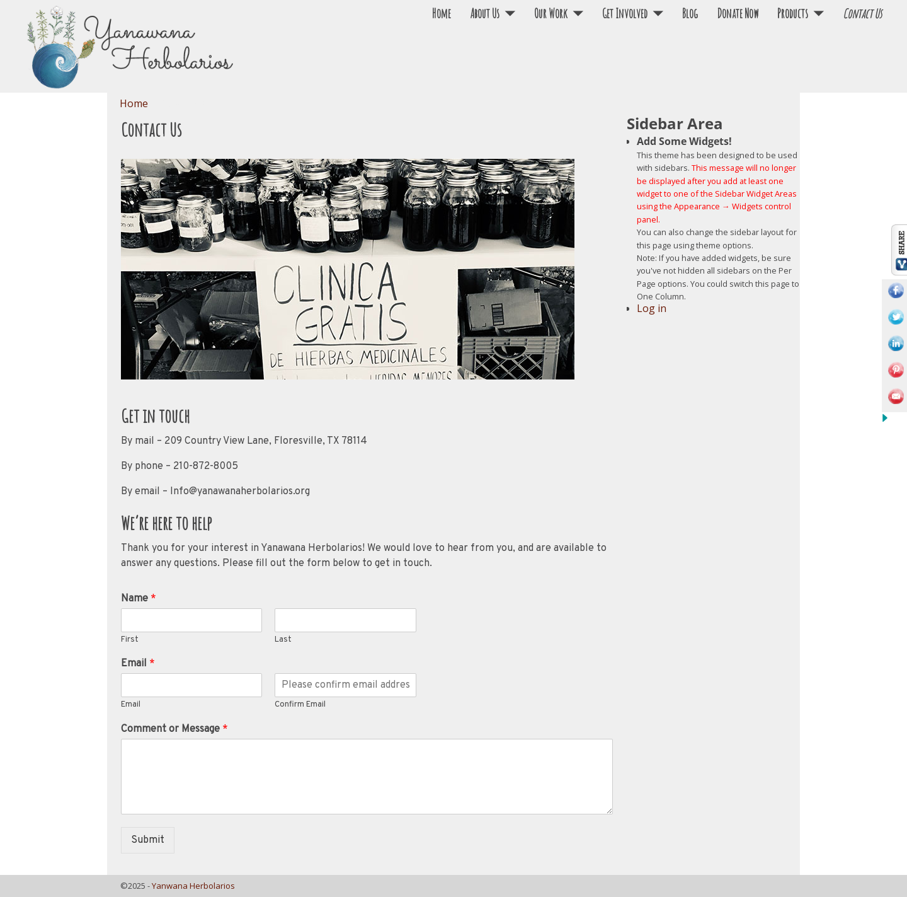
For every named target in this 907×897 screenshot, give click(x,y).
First (130, 640)
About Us (484, 13)
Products (792, 13)
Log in (651, 308)
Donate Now (737, 13)
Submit (147, 840)
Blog (690, 13)
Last (283, 640)
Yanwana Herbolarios (193, 885)
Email (138, 663)
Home (441, 13)
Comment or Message (174, 729)
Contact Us (862, 13)
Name (138, 599)
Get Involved (624, 13)
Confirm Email (300, 705)
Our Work (551, 13)
